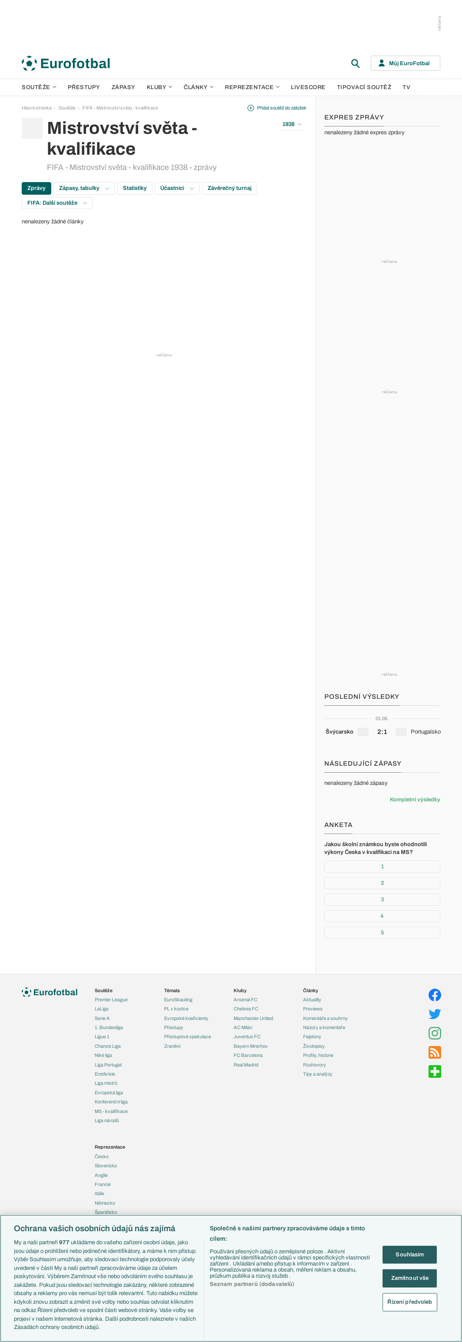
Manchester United (253, 1018)
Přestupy (84, 87)
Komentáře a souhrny (325, 1018)
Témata (172, 990)
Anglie (101, 1175)
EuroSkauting (178, 999)
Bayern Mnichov (251, 1046)
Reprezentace (252, 87)
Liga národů (107, 1120)
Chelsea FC (246, 1008)
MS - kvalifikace (111, 1111)
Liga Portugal (108, 1064)
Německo (105, 1203)
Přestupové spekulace (187, 1036)
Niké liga (103, 1055)
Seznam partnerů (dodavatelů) (252, 1284)
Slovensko (106, 1165)
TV (406, 87)
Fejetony (312, 1036)
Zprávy (36, 188)
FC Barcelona (248, 1055)
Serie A (102, 1018)
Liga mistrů (106, 1083)
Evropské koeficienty (186, 1018)
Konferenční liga (111, 1101)
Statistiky (135, 188)
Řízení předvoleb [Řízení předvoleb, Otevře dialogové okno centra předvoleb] (409, 1302)
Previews (313, 1008)
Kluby (160, 87)
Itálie (99, 1193)
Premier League (111, 999)
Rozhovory (314, 1064)
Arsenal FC (245, 999)
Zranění (172, 1046)
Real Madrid (246, 1064)
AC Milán (243, 1027)
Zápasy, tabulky (84, 188)
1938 (292, 124)
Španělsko (106, 1212)
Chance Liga (108, 1046)
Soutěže (39, 87)
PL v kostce (176, 1008)
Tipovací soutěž (364, 87)
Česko (102, 1156)
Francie (103, 1184)
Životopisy (314, 1046)
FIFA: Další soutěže (57, 203)
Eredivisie (105, 1073)
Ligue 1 (102, 1036)
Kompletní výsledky (415, 800)
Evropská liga (109, 1092)
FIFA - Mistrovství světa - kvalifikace (120, 107)
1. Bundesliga (109, 1027)
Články (310, 990)
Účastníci (177, 188)
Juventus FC (247, 1036)
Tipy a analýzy (318, 1073)
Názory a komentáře (324, 1027)
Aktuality (312, 999)
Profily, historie (318, 1055)
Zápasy (123, 87)
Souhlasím (410, 1254)
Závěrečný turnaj (229, 188)
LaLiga (102, 1008)
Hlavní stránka (37, 107)
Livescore (308, 87)
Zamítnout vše (410, 1278)
